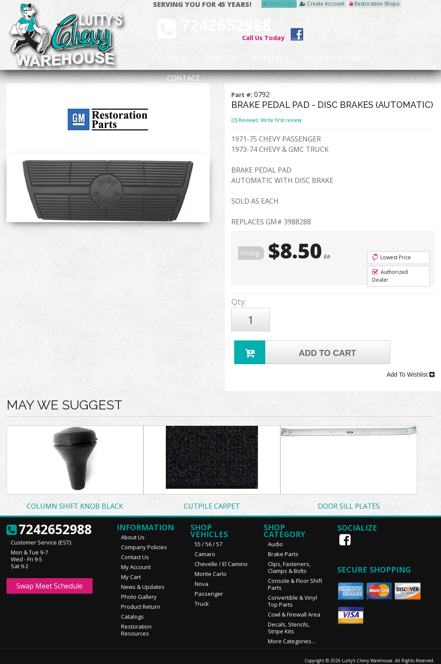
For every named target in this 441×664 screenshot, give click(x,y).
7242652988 (49, 517)
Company (207, 59)
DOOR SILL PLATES (349, 493)
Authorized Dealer (390, 275)
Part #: (242, 95)
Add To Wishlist (411, 365)
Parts (172, 59)
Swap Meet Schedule (49, 573)
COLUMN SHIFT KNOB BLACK (75, 493)
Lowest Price (391, 257)
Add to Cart (297, 345)
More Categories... (291, 628)
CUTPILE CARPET (212, 493)
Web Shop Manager (413, 654)
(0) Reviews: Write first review (266, 120)
